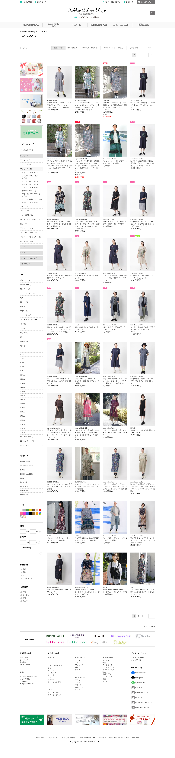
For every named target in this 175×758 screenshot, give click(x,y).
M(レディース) (25, 284)
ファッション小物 (54, 682)
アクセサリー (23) (26, 228)
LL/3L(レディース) (27, 441)
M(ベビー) (24, 341)
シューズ (51, 680)
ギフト (105, 681)
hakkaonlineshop (140, 673)
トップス (51, 670)
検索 (152, 13)
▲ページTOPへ (149, 626)
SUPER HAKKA (31, 25)
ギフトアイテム (53, 693)
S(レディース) (25, 280)
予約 (24, 592)
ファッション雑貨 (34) (28, 233)
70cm (22, 359)
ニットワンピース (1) (29, 188)
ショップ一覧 (136, 660)
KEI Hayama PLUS (98, 25)
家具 (104, 672)
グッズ (77, 670)
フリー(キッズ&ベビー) (28, 320)
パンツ (50, 677)
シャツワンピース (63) (30, 184)
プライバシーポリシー (86, 738)
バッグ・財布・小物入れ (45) (30, 219)
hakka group (40, 738)
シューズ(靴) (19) (26, 215)
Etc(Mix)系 (40, 513)
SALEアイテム (25, 665)
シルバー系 (21, 516)
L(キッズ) (23, 306)
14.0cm (22, 404)
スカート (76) (25, 206)
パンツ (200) (24, 211)
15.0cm (22, 408)
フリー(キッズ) (25, 315)
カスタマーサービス (27, 684)
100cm (22, 371)
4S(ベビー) (24, 324)
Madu (144, 25)
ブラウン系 (33, 510)
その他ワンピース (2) (29, 202)
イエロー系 (30, 510)
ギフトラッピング (54, 695)
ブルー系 (27, 513)
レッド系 (40, 510)
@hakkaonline (140, 683)
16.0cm (22, 412)
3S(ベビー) (24, 328)
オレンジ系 (37, 513)
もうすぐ (26, 595)
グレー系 (24, 510)
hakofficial (138, 697)
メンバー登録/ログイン (111, 2)
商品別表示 (58, 48)
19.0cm (22, 428)
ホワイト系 (21, 510)
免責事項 (135, 738)
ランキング (24, 660)
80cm (22, 363)
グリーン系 (27, 510)
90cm (22, 367)
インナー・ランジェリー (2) (30, 237)
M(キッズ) (24, 302)
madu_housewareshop (142, 707)
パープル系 (24, 513)
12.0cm (22, 395)
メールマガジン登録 (26, 2)
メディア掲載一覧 (137, 658)
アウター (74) (25, 160)
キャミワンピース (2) (29, 173)
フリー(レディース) (27, 293)
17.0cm (22, 416)
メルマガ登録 (25, 679)
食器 (104, 663)
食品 (104, 679)
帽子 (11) (23, 224)
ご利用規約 (102, 738)
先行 (24, 569)
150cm (22, 391)
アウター (51, 668)
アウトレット (27, 578)
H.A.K (76, 25)
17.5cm (22, 420)
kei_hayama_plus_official (143, 702)
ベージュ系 (37, 510)
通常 (24, 572)
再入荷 (25, 601)
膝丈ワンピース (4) (29, 191)
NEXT (151, 55)
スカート (51, 675)
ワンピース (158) (26, 169)
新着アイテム (25, 658)
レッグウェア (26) (26, 241)
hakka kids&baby (121, 25)
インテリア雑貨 (108, 670)
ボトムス (78, 667)
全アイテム (52, 658)
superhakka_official (141, 692)
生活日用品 (107, 674)
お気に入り (128, 2)
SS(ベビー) (24, 333)
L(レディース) (25, 289)
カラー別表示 (72, 48)
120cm (22, 379)
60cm (22, 354)
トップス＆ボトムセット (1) (32, 199)
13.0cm (22, 400)
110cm (22, 375)
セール (25, 575)
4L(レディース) (25, 445)
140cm (22, 387)
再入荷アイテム (25, 662)
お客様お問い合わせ (68, 738)
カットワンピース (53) (30, 181)
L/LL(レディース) (26, 437)
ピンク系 (21, 513)
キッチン (106, 660)
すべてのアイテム (26, 150)
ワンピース (52, 673)
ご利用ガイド (40, 2)
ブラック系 (30, 513)
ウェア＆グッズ (108, 667)
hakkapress (139, 678)
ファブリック (107, 665)
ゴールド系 (24, 516)
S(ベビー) (23, 337)
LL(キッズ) (24, 311)
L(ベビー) (23, 346)
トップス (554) (25, 165)
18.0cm (22, 424)
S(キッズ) (23, 298)
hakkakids (138, 688)
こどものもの (107, 677)
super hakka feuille (53, 25)
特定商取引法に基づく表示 (119, 738)
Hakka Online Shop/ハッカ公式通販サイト (87, 11)
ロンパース (79, 687)
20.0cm (22, 432)
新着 (24, 598)
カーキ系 (33, 513)
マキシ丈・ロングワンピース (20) (32, 195)
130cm (22, 383)
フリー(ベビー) (25, 350)
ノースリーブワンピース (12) (30, 177)
